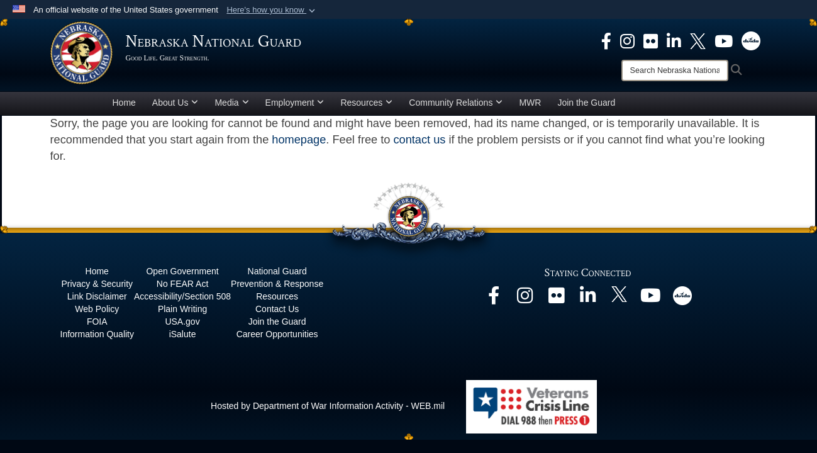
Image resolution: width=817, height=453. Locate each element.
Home (124, 103)
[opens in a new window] (606, 40)
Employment (295, 103)
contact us (419, 139)
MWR (530, 103)
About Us (175, 103)
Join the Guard (586, 103)
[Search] (674, 70)
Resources (366, 103)
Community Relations (456, 103)
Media (231, 103)
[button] (272, 10)
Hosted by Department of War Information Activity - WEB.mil (328, 406)
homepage (299, 139)
